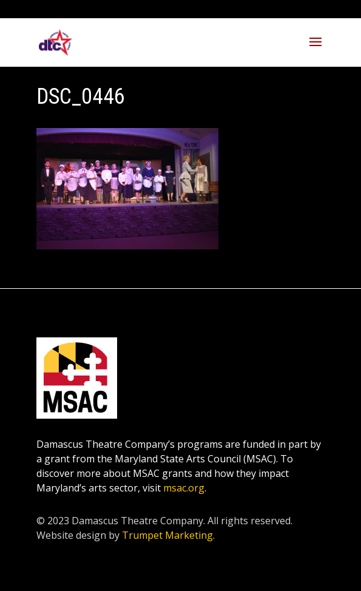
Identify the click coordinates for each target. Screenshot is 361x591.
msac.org (183, 488)
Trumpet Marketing (167, 535)
